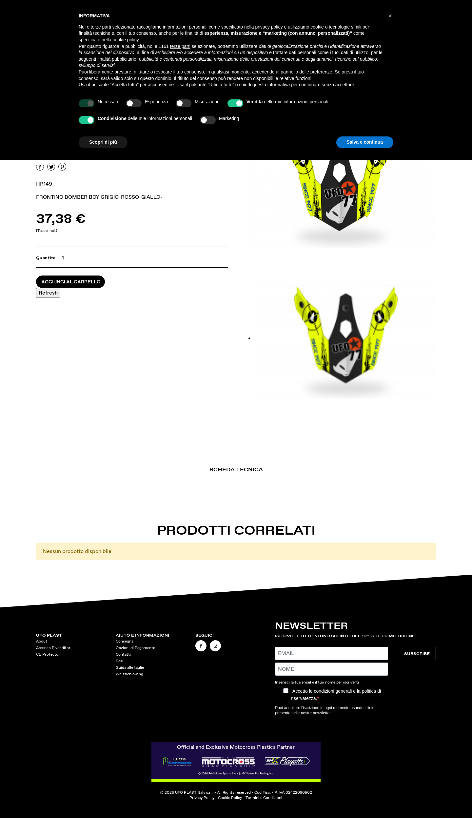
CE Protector (48, 654)
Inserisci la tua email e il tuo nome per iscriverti (317, 682)
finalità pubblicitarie (116, 59)
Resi (119, 661)
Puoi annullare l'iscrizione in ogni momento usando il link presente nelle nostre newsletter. (324, 710)
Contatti (123, 654)
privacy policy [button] (269, 27)
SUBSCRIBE (417, 653)
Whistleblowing (129, 674)
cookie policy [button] (126, 39)
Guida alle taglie (130, 667)
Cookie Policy (230, 797)
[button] (390, 15)
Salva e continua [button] (365, 142)
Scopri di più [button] (103, 142)
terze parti (180, 46)
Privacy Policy (201, 797)
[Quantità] (61, 258)
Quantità (46, 258)
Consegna (124, 641)
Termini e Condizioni (264, 797)
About (41, 641)
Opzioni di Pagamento (135, 647)
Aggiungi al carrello (71, 282)
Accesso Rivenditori (53, 647)
